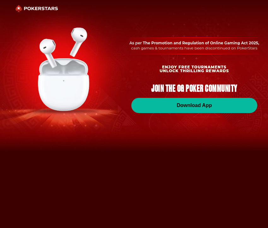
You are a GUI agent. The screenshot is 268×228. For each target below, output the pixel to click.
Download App (194, 105)
